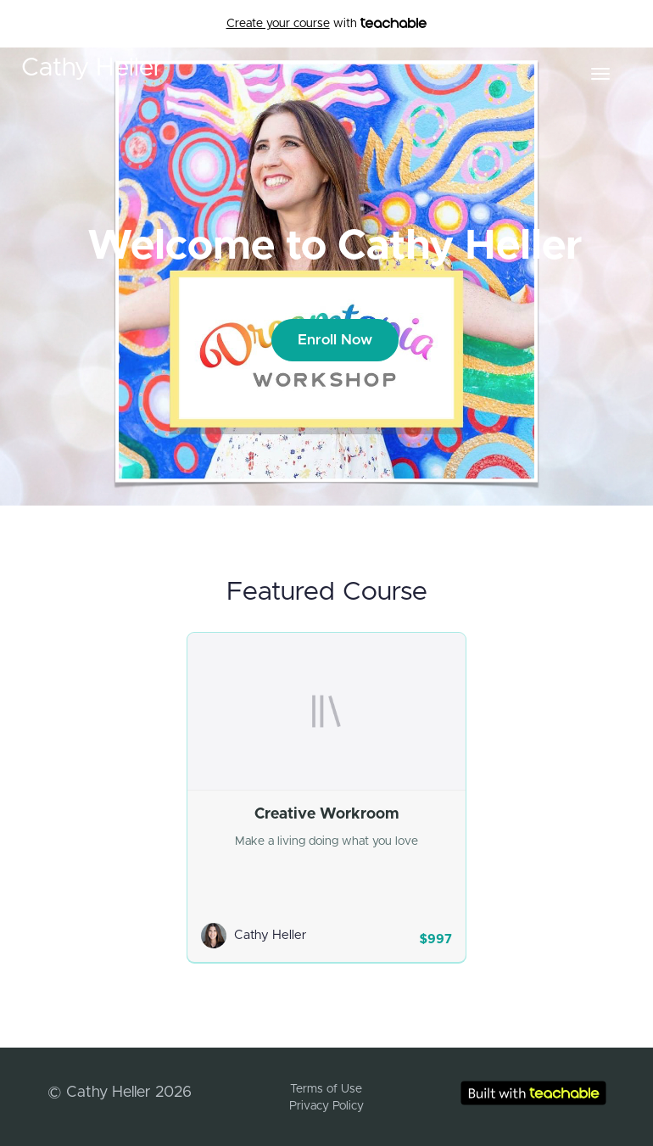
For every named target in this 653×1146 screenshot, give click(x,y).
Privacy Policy (326, 1106)
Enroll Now (335, 340)
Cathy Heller (92, 68)
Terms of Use (326, 1089)
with (326, 23)
